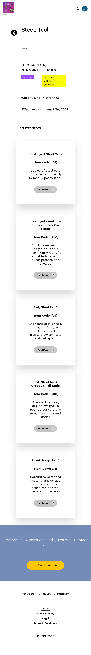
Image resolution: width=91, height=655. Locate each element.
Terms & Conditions (46, 623)
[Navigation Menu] (85, 8)
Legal (45, 618)
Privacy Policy (45, 613)
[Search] (42, 48)
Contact (45, 608)
